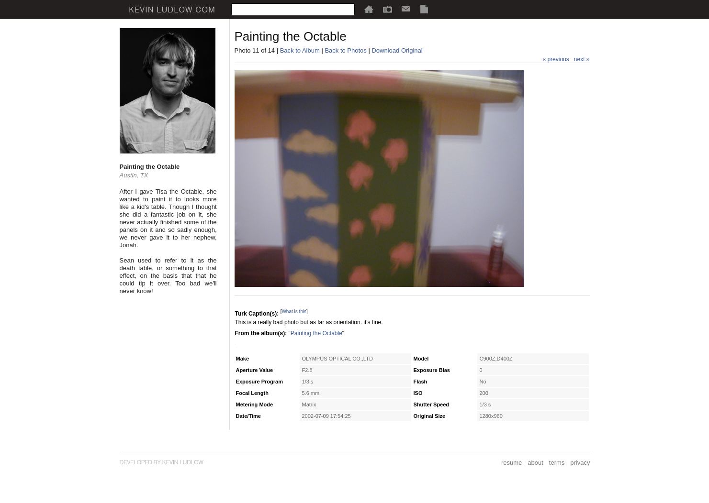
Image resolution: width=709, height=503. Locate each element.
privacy (580, 462)
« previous (555, 59)
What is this (293, 311)
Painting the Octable (316, 333)
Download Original (396, 50)
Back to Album (300, 50)
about (535, 462)
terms (557, 462)
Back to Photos (345, 50)
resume (511, 462)
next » (582, 59)
